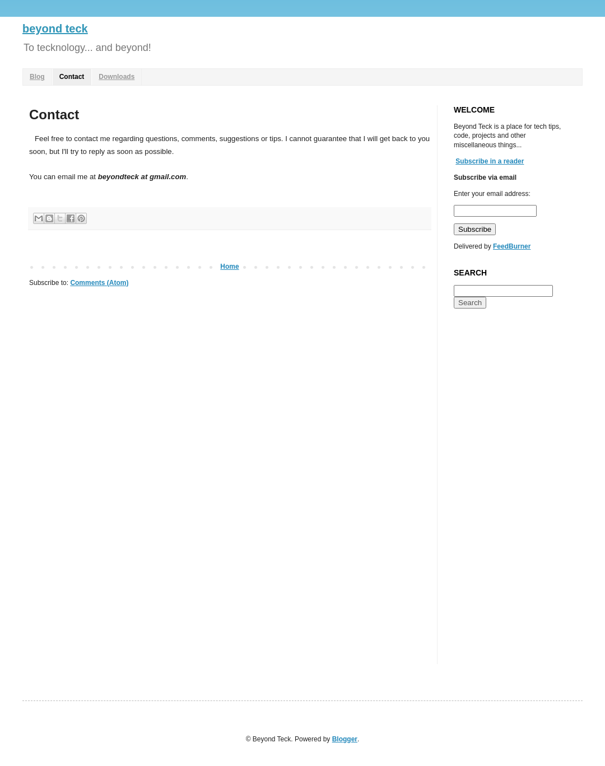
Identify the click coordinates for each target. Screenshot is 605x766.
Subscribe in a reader (489, 161)
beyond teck (55, 28)
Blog (37, 77)
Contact (72, 77)
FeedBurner (511, 246)
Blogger (344, 739)
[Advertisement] (498, 493)
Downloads (116, 77)
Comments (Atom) (99, 283)
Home (229, 266)
